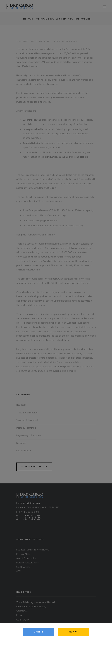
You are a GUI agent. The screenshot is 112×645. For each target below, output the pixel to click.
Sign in (38, 631)
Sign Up (73, 631)
